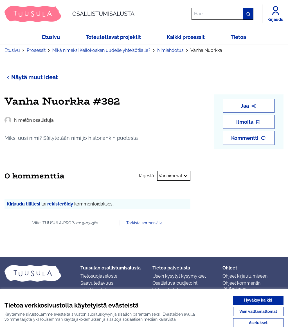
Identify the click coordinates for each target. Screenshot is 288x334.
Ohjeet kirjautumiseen (244, 276)
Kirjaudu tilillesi (23, 204)
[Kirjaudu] (275, 14)
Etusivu (12, 50)
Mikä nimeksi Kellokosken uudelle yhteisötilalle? (101, 50)
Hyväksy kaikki (258, 300)
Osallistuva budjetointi (175, 283)
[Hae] (222, 13)
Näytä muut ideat (31, 77)
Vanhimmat (174, 175)
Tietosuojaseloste (98, 276)
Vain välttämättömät (258, 311)
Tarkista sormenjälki (144, 223)
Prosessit (36, 50)
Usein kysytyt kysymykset (179, 276)
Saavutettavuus (96, 283)
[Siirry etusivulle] (69, 14)
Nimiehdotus (170, 50)
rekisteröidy (60, 204)
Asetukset (258, 322)
